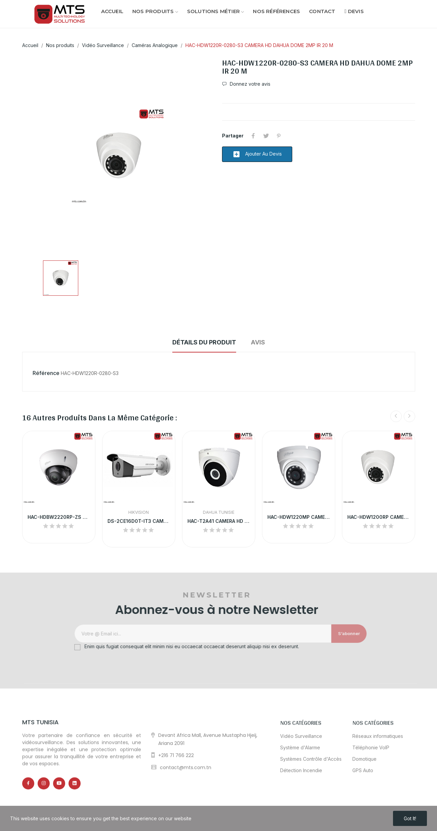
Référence (46, 373)
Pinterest (278, 136)
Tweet (266, 136)
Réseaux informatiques (377, 797)
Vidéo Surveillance (301, 797)
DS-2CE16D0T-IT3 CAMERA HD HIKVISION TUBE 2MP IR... (138, 521)
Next (409, 416)
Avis (258, 342)
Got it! (410, 818)
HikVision (138, 512)
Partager (253, 136)
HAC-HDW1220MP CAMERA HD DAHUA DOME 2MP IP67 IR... (298, 517)
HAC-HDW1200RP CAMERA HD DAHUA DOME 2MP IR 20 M (378, 517)
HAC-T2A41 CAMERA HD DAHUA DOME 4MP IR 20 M (218, 521)
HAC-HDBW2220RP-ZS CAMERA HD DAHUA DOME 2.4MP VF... (59, 517)
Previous (396, 416)
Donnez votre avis (249, 84)
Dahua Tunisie (218, 512)
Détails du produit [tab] (204, 342)
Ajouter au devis (257, 154)
